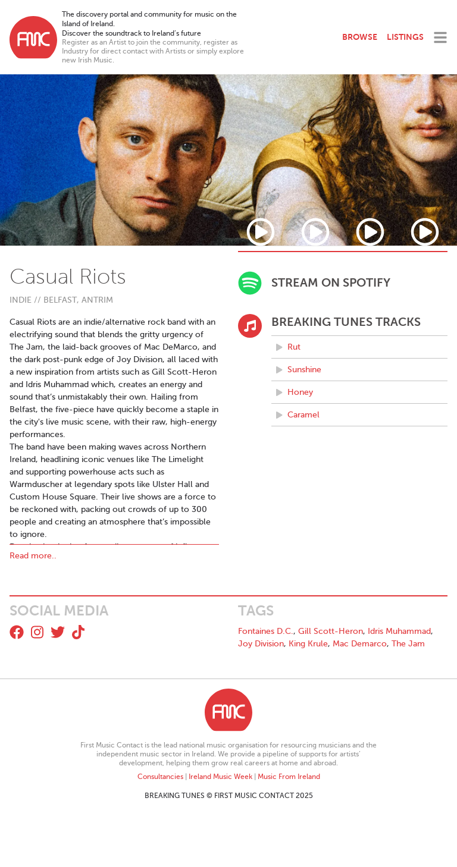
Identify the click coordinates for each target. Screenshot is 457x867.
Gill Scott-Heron (330, 631)
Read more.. (33, 555)
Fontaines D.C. (265, 631)
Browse (359, 37)
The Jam (408, 643)
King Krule (308, 643)
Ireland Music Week (220, 776)
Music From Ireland (289, 776)
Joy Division (261, 643)
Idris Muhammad (399, 631)
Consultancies (160, 776)
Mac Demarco (360, 643)
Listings (405, 37)
